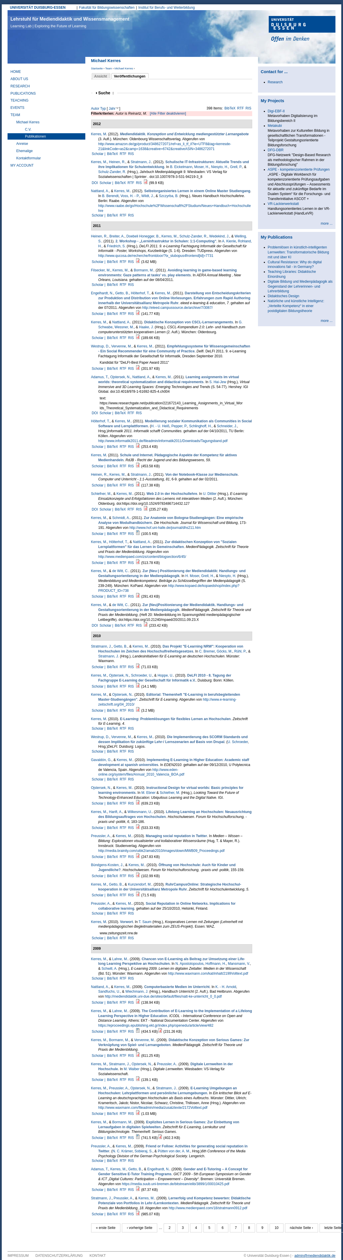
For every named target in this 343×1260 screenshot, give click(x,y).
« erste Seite (105, 1228)
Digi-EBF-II (276, 111)
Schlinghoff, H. (200, 426)
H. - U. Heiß (160, 426)
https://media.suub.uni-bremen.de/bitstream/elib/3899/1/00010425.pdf (175, 1184)
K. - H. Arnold (225, 987)
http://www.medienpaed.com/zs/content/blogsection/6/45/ (142, 557)
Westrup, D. (100, 346)
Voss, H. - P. (129, 196)
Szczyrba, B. (168, 196)
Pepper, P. (179, 426)
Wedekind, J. (219, 236)
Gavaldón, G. (101, 760)
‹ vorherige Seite (139, 1228)
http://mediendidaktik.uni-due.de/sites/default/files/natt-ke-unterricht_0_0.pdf (163, 996)
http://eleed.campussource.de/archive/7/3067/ (177, 308)
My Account (22, 165)
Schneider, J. (227, 426)
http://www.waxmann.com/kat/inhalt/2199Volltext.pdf (208, 973)
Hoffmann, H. (215, 964)
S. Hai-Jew (217, 382)
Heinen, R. (117, 162)
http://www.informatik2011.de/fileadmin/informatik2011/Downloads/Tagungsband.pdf (163, 441)
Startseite (97, 68)
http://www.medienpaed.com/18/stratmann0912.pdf (208, 1208)
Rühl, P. (240, 651)
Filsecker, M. (101, 270)
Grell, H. (207, 576)
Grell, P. (236, 167)
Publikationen (35, 136)
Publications (23, 93)
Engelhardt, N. (102, 293)
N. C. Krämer (123, 1151)
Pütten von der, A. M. (174, 1151)
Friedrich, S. (116, 246)
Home (15, 72)
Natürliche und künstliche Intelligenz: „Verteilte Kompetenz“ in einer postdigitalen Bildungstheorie (296, 306)
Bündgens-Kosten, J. (107, 865)
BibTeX (230, 108)
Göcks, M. (224, 651)
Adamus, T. (100, 377)
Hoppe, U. (165, 675)
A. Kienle (229, 241)
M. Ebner (148, 793)
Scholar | (99, 154)
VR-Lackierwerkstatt (283, 204)
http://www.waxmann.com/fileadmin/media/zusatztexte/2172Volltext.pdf (152, 1108)
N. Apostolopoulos (190, 964)
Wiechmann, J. (136, 991)
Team (108, 68)
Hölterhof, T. (140, 293)
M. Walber (132, 1069)
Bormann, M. (144, 270)
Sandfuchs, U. (109, 991)
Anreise (22, 144)
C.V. (28, 129)
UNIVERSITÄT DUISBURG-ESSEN (38, 8)
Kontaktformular (28, 158)
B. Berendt (110, 196)
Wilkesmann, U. (140, 812)
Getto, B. (122, 293)
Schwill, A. (110, 969)
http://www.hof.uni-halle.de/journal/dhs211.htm (165, 528)
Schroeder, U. (141, 675)
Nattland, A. (100, 191)
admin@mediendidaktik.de (314, 1256)
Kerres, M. (99, 162)
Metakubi (275, 126)
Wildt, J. (147, 196)
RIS (248, 108)
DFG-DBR (276, 150)
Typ (103, 109)
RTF (240, 108)
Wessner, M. (124, 327)
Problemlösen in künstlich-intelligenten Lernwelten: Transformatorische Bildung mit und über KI (298, 252)
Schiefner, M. (101, 494)
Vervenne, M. (121, 346)
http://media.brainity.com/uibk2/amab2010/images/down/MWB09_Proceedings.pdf (161, 851)
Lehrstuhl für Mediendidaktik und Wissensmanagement (69, 22)
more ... (327, 223)
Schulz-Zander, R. (112, 172)
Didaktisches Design (283, 296)
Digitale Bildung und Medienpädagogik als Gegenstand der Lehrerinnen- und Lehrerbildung (300, 286)
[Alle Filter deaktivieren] (168, 113)
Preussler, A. (101, 836)
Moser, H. (201, 167)
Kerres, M (98, 134)
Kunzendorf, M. (139, 884)
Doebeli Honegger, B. (143, 236)
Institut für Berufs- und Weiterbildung (166, 8)
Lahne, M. (120, 959)
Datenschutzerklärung (59, 1256)
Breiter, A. (116, 236)
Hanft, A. (115, 812)
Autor (95, 109)
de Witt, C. (120, 571)
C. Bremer (207, 651)
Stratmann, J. (141, 162)
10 (276, 1228)
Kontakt (98, 1256)
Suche (106, 93)
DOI (95, 183)
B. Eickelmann (181, 167)
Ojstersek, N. (120, 377)
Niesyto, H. (219, 167)
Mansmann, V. (239, 964)
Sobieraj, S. (144, 1151)
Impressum (18, 1256)
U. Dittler (209, 494)
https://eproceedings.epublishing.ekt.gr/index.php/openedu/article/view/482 (156, 1025)
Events (17, 108)
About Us (19, 79)
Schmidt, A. (121, 518)
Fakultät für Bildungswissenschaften (106, 8)
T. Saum (145, 922)
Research (20, 86)
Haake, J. (146, 327)
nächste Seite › (301, 1228)
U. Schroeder (238, 742)
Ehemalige (24, 151)
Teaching (19, 100)
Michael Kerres (123, 68)
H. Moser (192, 576)
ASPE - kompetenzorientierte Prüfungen (299, 169)
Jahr (112, 109)
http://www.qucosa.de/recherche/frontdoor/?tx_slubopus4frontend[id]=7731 (156, 256)
